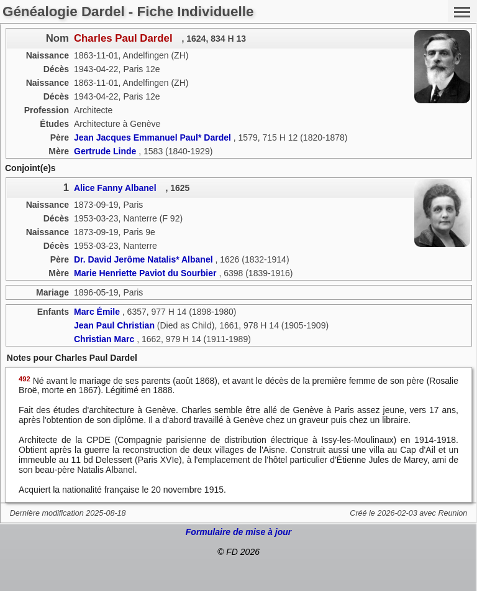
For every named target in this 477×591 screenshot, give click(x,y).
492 (24, 379)
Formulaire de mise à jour (238, 532)
